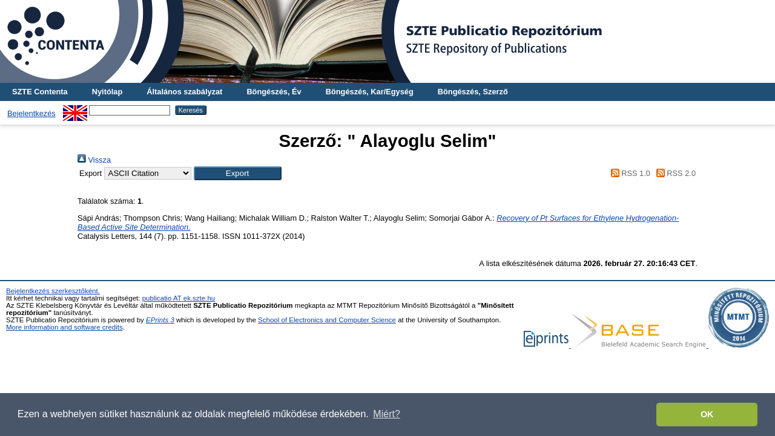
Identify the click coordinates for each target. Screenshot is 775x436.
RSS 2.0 (674, 173)
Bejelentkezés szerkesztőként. (53, 290)
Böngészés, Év (273, 91)
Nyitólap (107, 91)
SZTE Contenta (40, 91)
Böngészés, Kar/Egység (370, 91)
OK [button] (707, 414)
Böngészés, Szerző (473, 91)
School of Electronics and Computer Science (327, 320)
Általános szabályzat (184, 91)
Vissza (94, 159)
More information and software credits (64, 327)
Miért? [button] (386, 414)
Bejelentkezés (31, 113)
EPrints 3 (160, 320)
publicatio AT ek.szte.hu (179, 298)
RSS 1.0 (628, 173)
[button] (238, 173)
